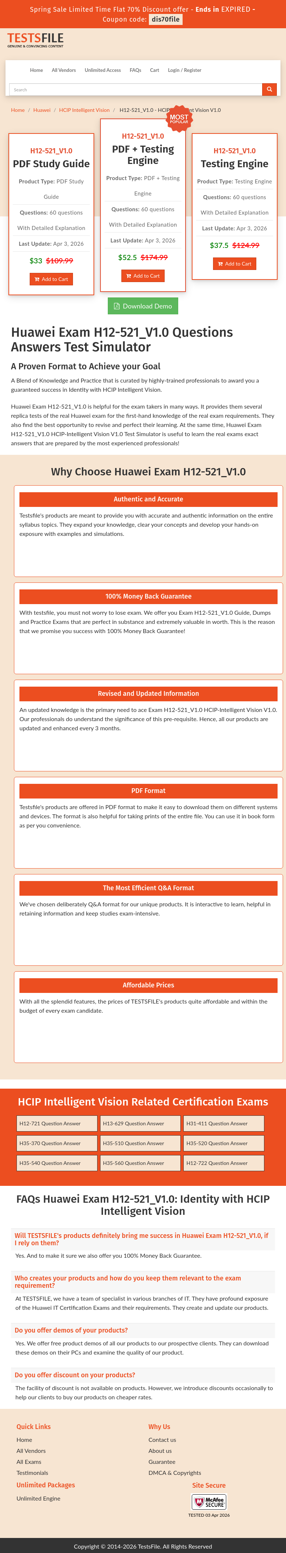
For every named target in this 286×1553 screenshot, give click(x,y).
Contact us (162, 1439)
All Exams (28, 1461)
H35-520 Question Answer (216, 1143)
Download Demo (143, 306)
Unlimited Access (103, 70)
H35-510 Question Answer (133, 1143)
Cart (154, 70)
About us (160, 1450)
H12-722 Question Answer (216, 1163)
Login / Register (184, 70)
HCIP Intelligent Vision (84, 110)
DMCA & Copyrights (174, 1472)
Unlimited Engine (38, 1498)
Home (36, 70)
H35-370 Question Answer (50, 1143)
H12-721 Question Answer (50, 1123)
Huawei (42, 110)
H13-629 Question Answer (133, 1123)
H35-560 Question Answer (133, 1163)
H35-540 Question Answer (50, 1163)
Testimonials (32, 1472)
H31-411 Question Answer (216, 1123)
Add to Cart (51, 279)
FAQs (135, 70)
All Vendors (64, 70)
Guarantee (161, 1461)
